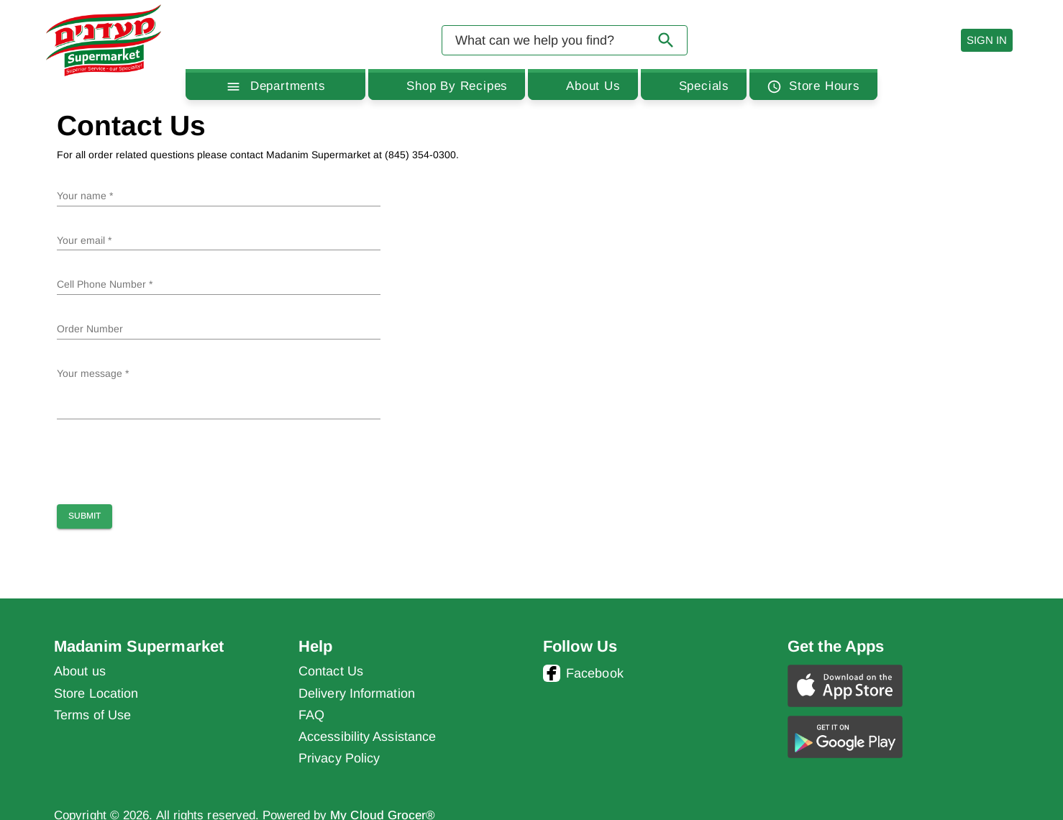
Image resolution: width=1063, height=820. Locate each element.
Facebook (583, 673)
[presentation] (166, 459)
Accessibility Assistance (367, 736)
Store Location (96, 693)
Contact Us (330, 671)
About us (80, 671)
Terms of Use (92, 715)
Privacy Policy (339, 758)
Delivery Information (356, 693)
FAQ (311, 715)
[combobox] (565, 40)
